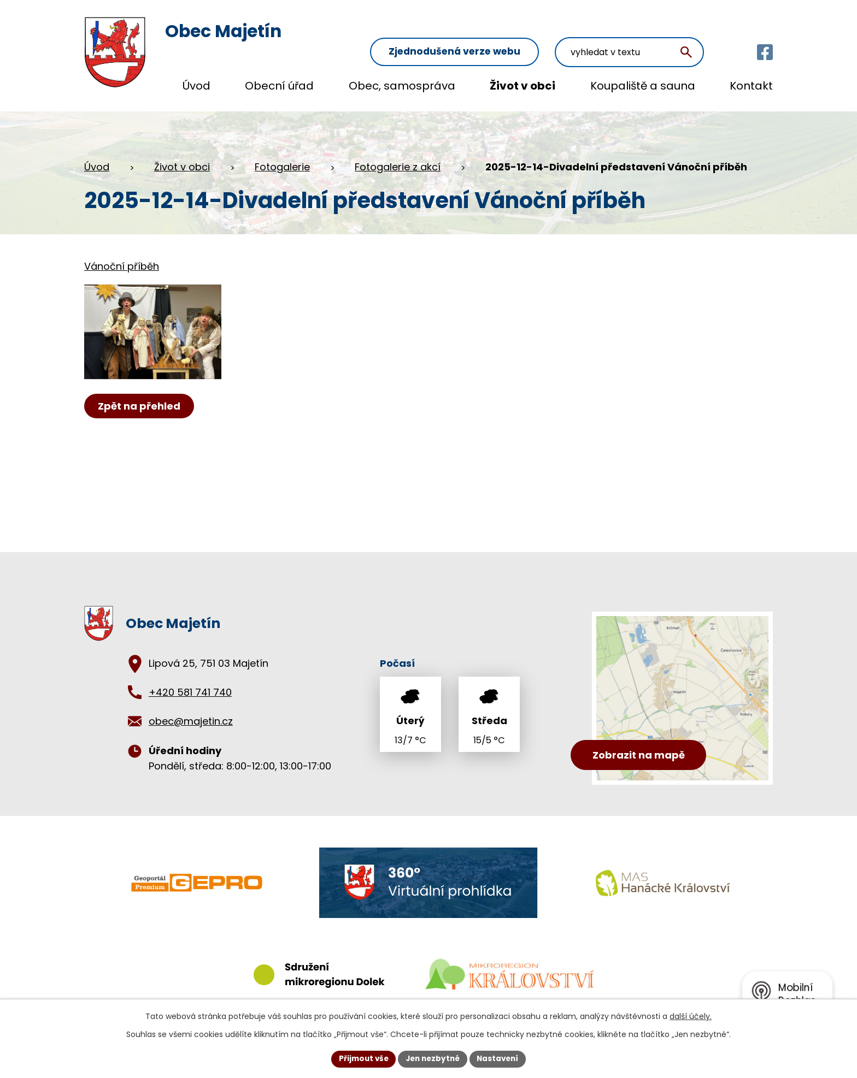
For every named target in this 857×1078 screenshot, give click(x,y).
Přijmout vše (360, 1058)
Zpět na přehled (140, 415)
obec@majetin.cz (191, 715)
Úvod (196, 85)
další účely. (691, 1015)
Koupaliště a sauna (642, 85)
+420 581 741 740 (190, 687)
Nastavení (501, 1058)
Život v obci (522, 85)
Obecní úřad (279, 85)
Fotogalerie (282, 161)
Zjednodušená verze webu (488, 33)
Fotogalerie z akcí (398, 161)
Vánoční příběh (121, 261)
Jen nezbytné (432, 1058)
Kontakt (751, 85)
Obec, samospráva (402, 85)
